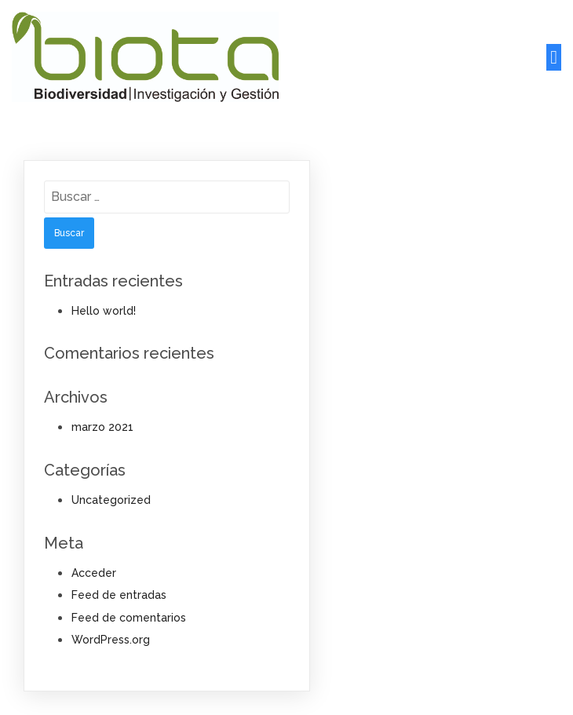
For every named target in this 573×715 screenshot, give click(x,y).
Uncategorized (111, 500)
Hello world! (103, 311)
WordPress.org (110, 639)
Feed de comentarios (128, 617)
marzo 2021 (102, 427)
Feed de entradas (118, 595)
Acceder (93, 573)
